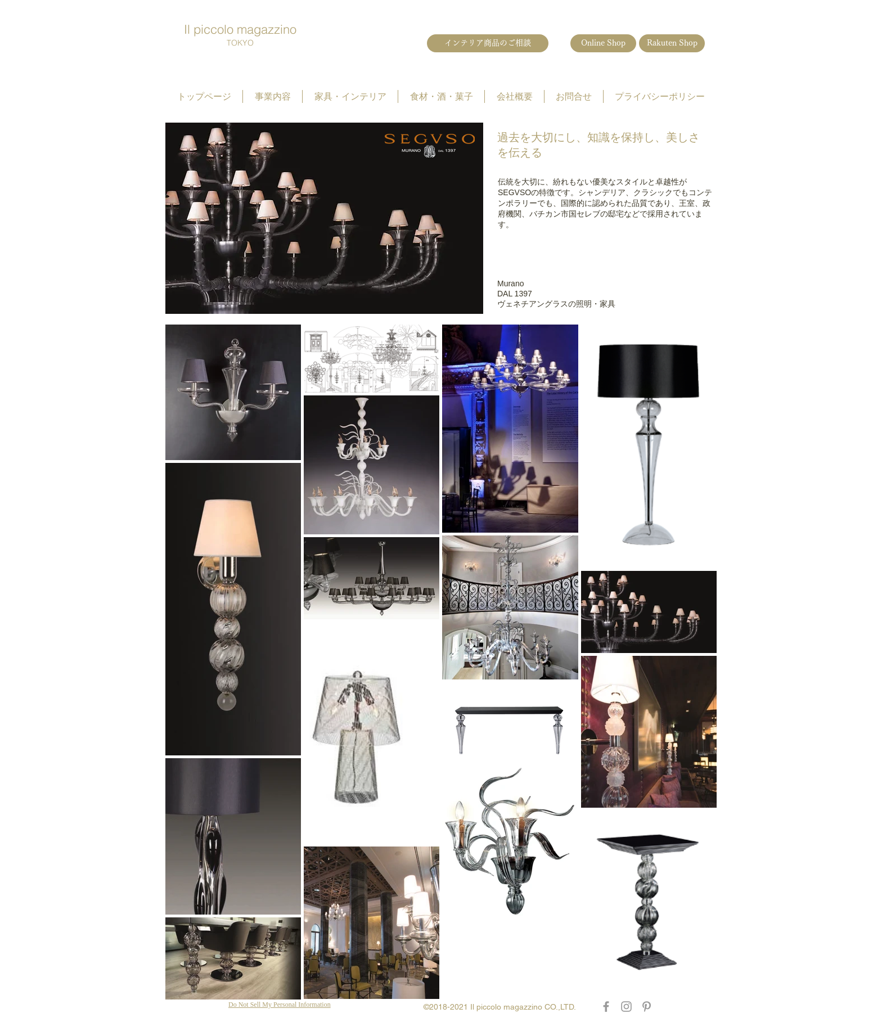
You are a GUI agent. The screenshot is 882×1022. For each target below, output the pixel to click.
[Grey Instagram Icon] (626, 1007)
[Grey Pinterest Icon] (647, 1007)
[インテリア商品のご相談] (487, 43)
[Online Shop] (603, 43)
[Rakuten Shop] (672, 43)
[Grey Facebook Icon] (606, 1007)
